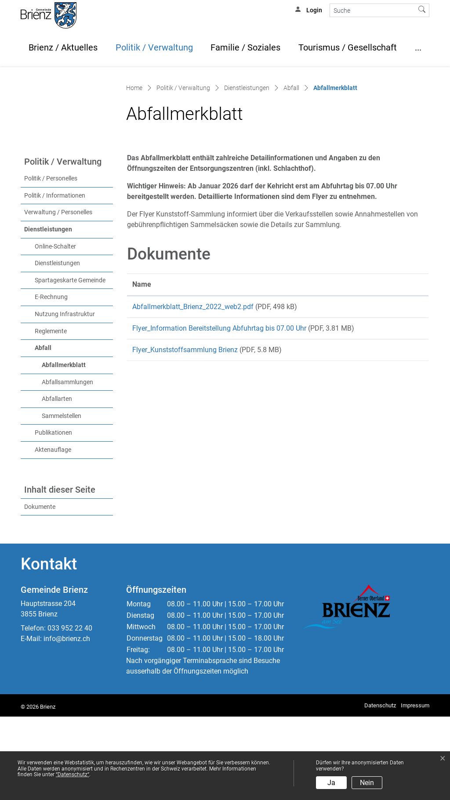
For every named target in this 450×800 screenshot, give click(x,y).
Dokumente (39, 590)
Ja (331, 782)
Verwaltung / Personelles (58, 295)
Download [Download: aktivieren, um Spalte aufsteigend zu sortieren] (394, 367)
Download (401, 391)
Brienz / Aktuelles (63, 47)
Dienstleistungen (48, 312)
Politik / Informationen (54, 278)
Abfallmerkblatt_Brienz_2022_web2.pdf (193, 390)
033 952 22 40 (69, 711)
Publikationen (53, 516)
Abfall (43, 431)
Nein (367, 782)
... (418, 47)
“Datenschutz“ (72, 774)
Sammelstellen (61, 499)
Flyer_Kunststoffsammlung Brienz (185, 439)
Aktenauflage (53, 533)
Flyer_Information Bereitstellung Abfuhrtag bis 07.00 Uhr (219, 414)
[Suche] (372, 10)
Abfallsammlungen (67, 465)
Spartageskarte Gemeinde (70, 363)
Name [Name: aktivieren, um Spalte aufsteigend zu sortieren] (141, 367)
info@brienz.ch (67, 721)
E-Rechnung (51, 380)
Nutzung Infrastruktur (65, 397)
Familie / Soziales (245, 47)
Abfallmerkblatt (77, 447)
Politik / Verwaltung (154, 47)
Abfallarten (57, 482)
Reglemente (51, 414)
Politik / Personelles (50, 262)
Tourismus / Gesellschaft (347, 47)
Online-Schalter (55, 329)
